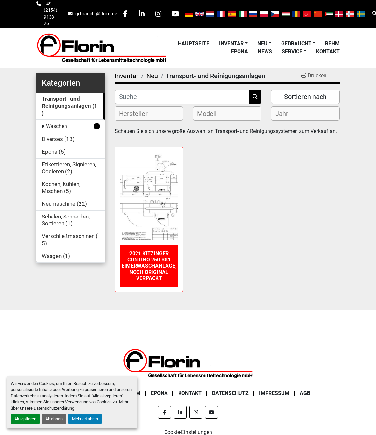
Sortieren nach (305, 97)
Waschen (56, 126)
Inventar (231, 43)
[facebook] (125, 14)
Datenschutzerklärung (54, 408)
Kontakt (328, 52)
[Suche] (182, 97)
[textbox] (138, 114)
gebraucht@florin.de (96, 13)
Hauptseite (193, 43)
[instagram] (158, 14)
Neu (262, 43)
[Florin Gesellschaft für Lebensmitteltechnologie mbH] (188, 363)
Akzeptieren (25, 418)
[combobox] (149, 113)
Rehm (332, 43)
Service (292, 52)
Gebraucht (296, 43)
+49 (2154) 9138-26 (50, 13)
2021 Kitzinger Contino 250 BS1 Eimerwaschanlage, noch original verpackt (149, 266)
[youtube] (175, 14)
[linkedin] (142, 14)
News (265, 52)
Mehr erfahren (85, 418)
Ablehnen (54, 418)
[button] (233, 44)
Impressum (274, 393)
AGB (305, 393)
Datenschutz (230, 393)
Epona (239, 52)
